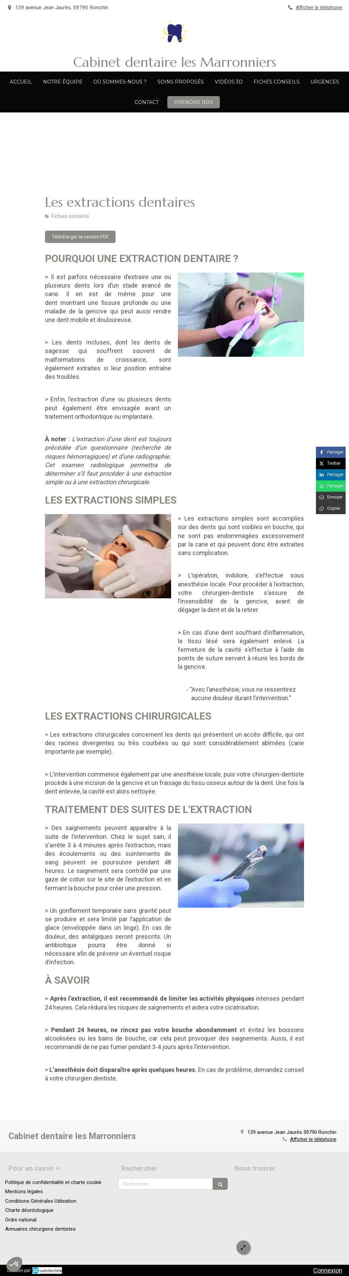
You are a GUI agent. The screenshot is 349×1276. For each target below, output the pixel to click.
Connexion (327, 1270)
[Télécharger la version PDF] (80, 237)
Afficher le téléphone (319, 7)
